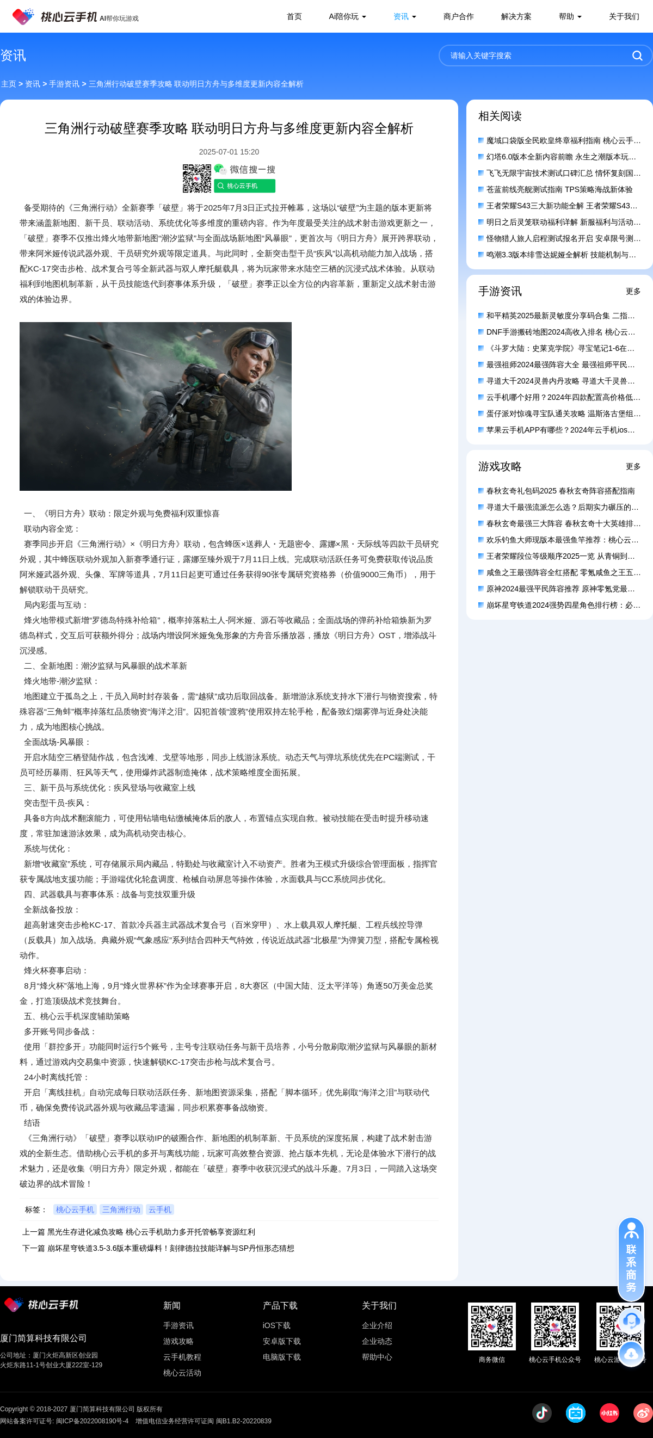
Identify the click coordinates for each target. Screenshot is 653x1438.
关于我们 (624, 16)
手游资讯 (64, 83)
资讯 (401, 16)
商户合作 (458, 16)
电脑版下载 (282, 1357)
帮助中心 (377, 1357)
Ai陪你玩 (344, 16)
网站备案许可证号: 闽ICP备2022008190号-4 (64, 1421)
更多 (633, 291)
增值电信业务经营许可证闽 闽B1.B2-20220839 (203, 1421)
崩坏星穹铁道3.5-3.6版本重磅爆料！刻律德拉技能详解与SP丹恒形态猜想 (170, 1248)
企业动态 (377, 1341)
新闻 (172, 1305)
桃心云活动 (182, 1372)
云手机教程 (182, 1357)
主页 (8, 83)
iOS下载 (277, 1325)
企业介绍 (377, 1325)
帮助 (566, 16)
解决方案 (516, 16)
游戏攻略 (178, 1341)
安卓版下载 (282, 1341)
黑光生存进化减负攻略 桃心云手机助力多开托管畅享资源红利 (151, 1231)
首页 (294, 16)
